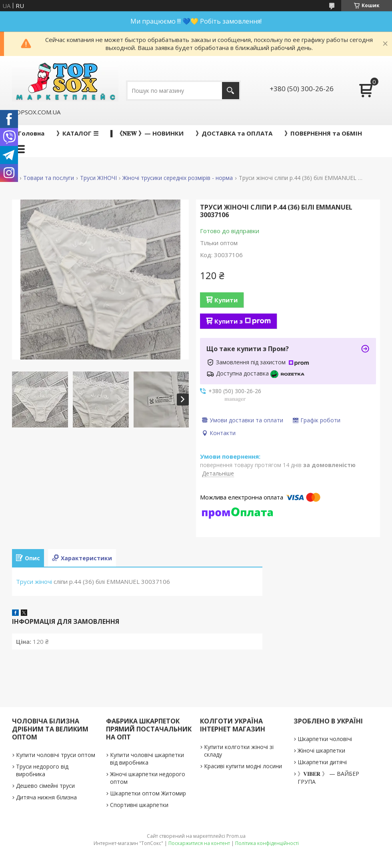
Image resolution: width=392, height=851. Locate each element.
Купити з (242, 321)
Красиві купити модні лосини (243, 766)
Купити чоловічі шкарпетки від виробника (147, 758)
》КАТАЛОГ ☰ (77, 133)
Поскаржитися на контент (199, 843)
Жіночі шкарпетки (321, 750)
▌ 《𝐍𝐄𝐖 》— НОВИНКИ (147, 133)
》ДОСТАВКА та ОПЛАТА (234, 133)
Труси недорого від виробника (42, 770)
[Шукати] (230, 90)
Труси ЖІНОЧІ (98, 178)
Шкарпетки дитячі (322, 762)
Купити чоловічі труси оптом (55, 755)
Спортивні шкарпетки (139, 805)
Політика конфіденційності (267, 843)
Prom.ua (236, 836)
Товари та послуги (48, 178)
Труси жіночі (34, 581)
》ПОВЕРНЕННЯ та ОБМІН (323, 133)
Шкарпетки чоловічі (325, 739)
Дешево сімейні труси (45, 785)
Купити (226, 300)
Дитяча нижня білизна (46, 797)
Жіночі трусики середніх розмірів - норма (177, 178)
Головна (31, 133)
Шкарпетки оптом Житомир (148, 793)
